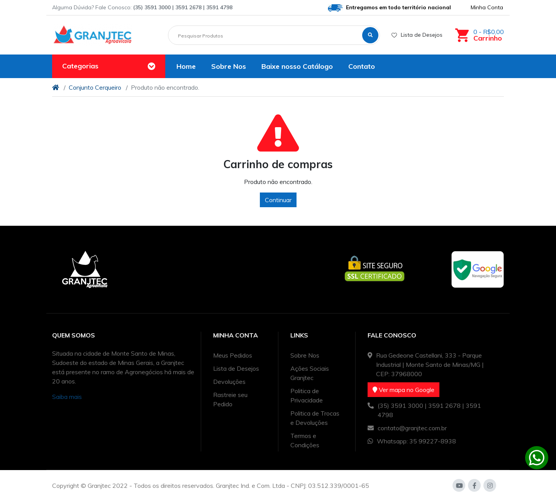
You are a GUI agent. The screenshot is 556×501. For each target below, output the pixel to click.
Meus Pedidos (232, 355)
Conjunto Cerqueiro (95, 87)
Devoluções (229, 381)
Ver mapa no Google (403, 390)
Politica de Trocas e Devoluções (314, 417)
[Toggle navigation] (151, 66)
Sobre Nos (304, 355)
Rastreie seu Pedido (230, 399)
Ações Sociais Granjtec (309, 373)
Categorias (80, 65)
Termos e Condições (304, 440)
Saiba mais (67, 396)
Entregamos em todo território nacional (389, 8)
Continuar (278, 200)
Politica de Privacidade (306, 395)
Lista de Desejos (417, 34)
